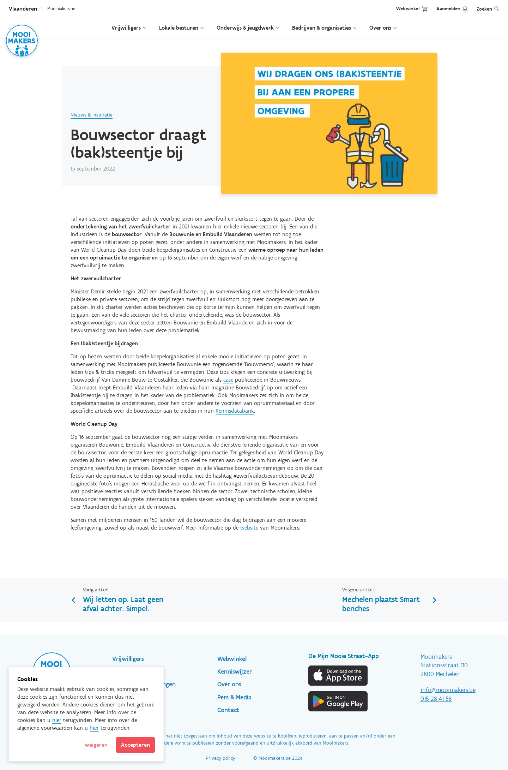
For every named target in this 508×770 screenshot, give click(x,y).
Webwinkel (407, 9)
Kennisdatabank (235, 410)
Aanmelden (448, 9)
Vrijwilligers (126, 27)
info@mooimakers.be (448, 690)
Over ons (380, 27)
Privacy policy (220, 758)
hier (56, 720)
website (249, 527)
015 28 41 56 (436, 699)
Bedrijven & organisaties (321, 27)
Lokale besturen (178, 27)
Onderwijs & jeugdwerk (245, 27)
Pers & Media (234, 697)
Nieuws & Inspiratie (92, 115)
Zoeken (484, 9)
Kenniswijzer (234, 671)
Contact (228, 710)
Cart (424, 8)
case (228, 379)
